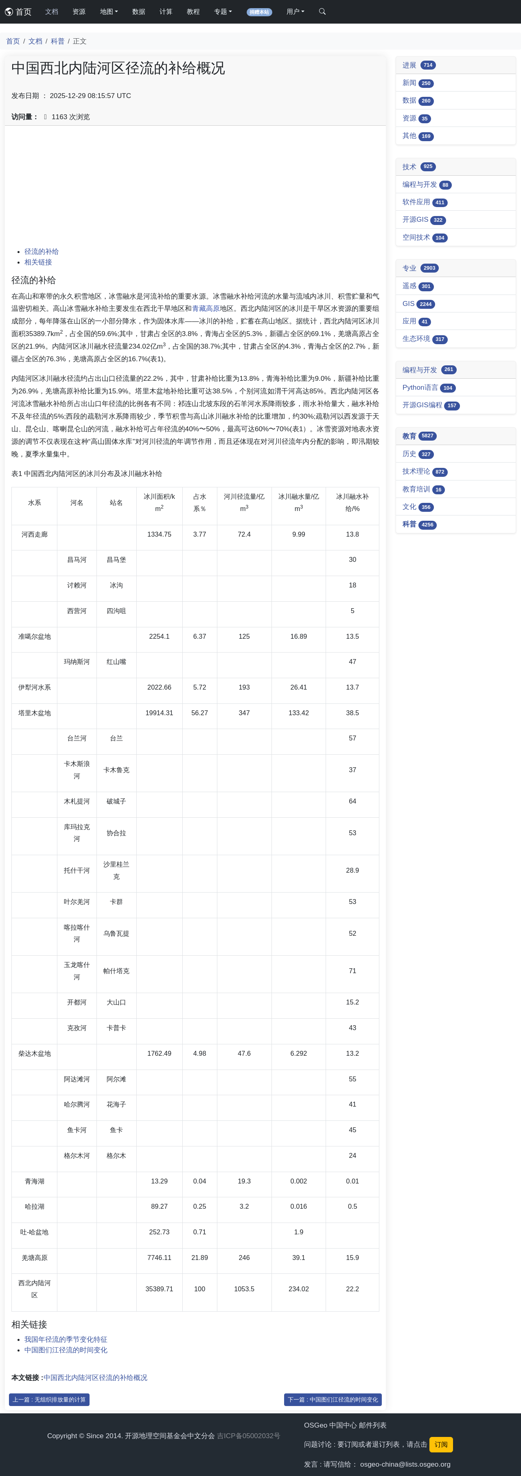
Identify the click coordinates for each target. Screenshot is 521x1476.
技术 (419, 166)
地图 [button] (106, 11)
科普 (58, 41)
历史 (418, 454)
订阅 (441, 1444)
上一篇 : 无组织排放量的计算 (49, 1399)
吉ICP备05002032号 (248, 1436)
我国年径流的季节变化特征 (65, 1339)
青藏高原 (206, 308)
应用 (417, 321)
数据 (138, 11)
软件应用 (425, 202)
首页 (18, 11)
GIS (419, 304)
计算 (166, 11)
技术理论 (425, 471)
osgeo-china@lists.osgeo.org (405, 1464)
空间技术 (425, 237)
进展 (419, 65)
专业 (421, 268)
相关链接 (38, 262)
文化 (418, 507)
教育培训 (424, 489)
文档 (51, 11)
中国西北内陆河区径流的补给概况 (95, 1377)
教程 (193, 11)
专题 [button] (220, 11)
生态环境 (425, 339)
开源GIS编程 (431, 405)
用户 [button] (293, 11)
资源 (78, 11)
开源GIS (424, 220)
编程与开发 (427, 185)
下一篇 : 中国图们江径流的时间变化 (333, 1399)
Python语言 (429, 388)
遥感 (418, 286)
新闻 (418, 83)
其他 (418, 136)
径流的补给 (41, 251)
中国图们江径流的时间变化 (65, 1350)
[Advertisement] (195, 189)
